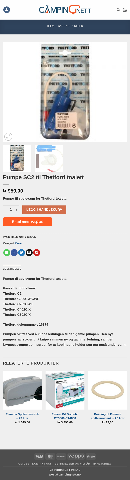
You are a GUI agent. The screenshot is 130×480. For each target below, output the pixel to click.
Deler (78, 25)
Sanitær (64, 25)
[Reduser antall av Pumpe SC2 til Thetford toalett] (5, 209)
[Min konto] (6, 9)
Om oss (23, 463)
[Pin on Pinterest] (36, 252)
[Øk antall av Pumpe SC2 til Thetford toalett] (16, 209)
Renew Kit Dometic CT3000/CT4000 (64, 416)
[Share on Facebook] (14, 252)
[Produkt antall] (11, 209)
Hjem (50, 25)
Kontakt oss (42, 463)
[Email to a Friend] (29, 252)
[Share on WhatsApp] (6, 252)
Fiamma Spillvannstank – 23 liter (22, 416)
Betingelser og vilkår (72, 463)
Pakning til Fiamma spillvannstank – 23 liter (108, 416)
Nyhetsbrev (102, 463)
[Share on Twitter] (21, 252)
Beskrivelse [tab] (12, 268)
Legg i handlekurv (44, 209)
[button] (118, 10)
